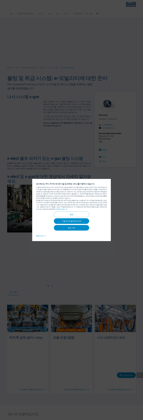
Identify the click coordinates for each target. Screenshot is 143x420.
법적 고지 (41, 236)
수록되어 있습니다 (61, 209)
